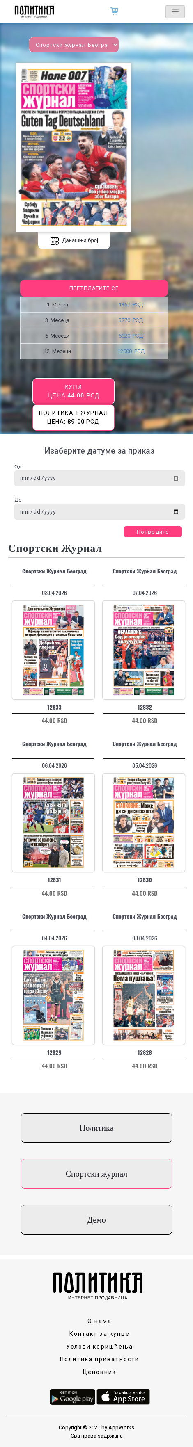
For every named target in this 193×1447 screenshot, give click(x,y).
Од (17, 466)
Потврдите (153, 532)
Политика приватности (99, 1359)
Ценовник (100, 1372)
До (18, 500)
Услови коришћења (99, 1346)
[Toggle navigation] (175, 11)
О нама (99, 1321)
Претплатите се (93, 288)
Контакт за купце (99, 1334)
